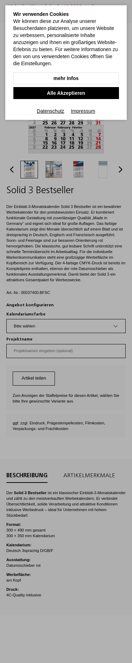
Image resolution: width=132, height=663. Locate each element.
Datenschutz (50, 111)
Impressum (83, 111)
